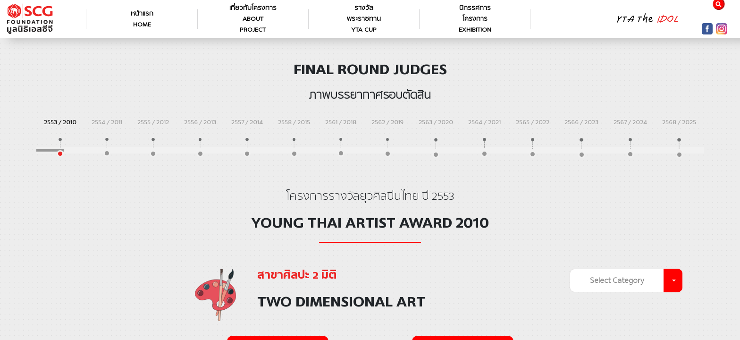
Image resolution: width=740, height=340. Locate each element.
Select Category (617, 280)
